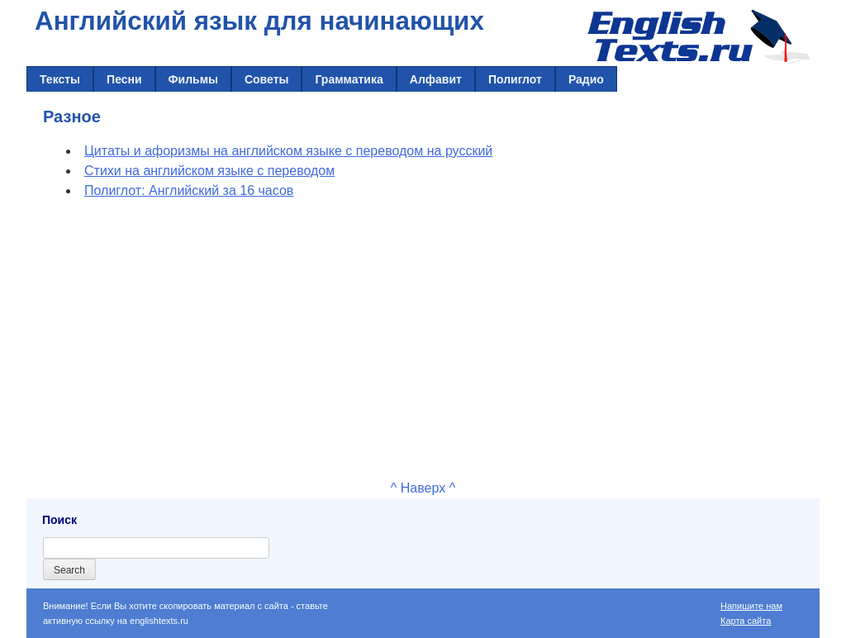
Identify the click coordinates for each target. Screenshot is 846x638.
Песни (124, 79)
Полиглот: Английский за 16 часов (188, 190)
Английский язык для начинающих (259, 21)
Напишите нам (751, 606)
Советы (267, 79)
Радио (586, 79)
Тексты (60, 79)
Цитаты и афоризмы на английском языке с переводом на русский (288, 151)
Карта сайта (745, 621)
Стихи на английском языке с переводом (209, 171)
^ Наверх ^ (423, 488)
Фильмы (193, 79)
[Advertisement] (423, 336)
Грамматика (349, 79)
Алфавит (436, 79)
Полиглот (515, 79)
